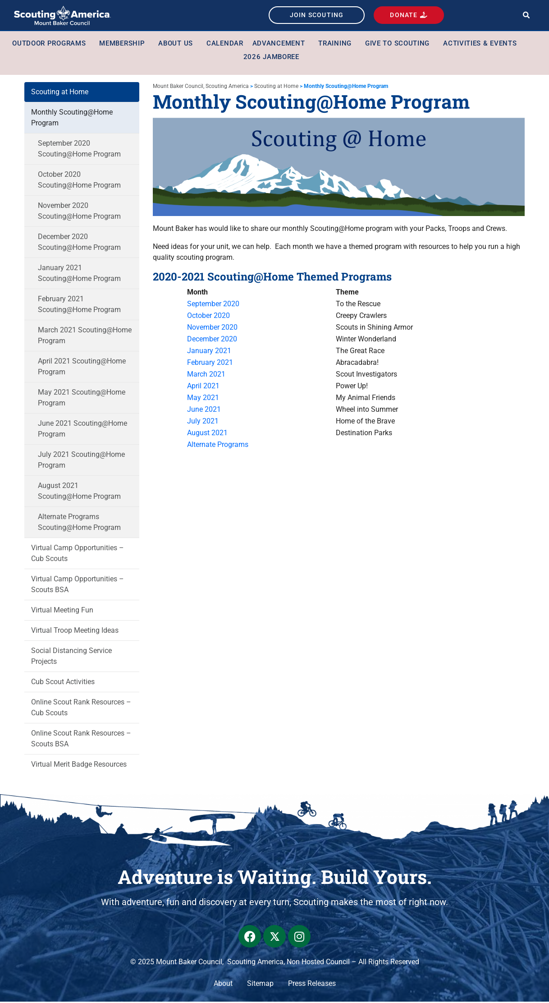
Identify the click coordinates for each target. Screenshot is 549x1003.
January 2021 (209, 352)
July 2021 (203, 422)
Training (337, 44)
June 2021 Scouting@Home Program (82, 429)
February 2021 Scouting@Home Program (79, 305)
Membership (124, 44)
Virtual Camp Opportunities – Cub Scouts (77, 554)
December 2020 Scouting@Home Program (79, 243)
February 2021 (210, 363)
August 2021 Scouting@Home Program (79, 492)
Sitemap (260, 984)
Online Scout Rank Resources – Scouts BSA (81, 739)
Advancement (281, 44)
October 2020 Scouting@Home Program (79, 180)
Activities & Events (482, 44)
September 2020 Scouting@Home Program (79, 149)
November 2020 (212, 328)
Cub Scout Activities (63, 682)
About (223, 984)
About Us (177, 44)
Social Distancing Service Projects (71, 657)
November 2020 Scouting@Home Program (79, 211)
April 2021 (203, 387)
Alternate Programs (217, 446)
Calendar (224, 44)
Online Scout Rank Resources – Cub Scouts (81, 708)
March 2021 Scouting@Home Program (85, 336)
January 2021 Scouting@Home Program (79, 274)
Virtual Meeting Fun (62, 611)
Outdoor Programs (51, 44)
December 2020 (212, 340)
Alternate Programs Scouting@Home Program (79, 523)
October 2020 (208, 317)
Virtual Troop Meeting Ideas (75, 631)
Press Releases (312, 984)
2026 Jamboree (271, 58)
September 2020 (214, 305)
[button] (526, 16)
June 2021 (204, 410)
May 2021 (203, 399)
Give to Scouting (399, 44)
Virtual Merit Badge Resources (79, 765)
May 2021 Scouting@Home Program (81, 398)
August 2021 (207, 434)
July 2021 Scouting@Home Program (81, 460)
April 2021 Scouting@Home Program (82, 367)
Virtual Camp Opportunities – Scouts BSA (77, 585)
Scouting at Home (59, 92)
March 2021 (206, 375)
